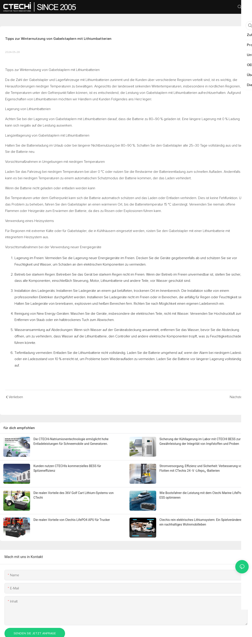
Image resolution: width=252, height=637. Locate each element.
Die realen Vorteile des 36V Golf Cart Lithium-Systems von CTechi (73, 495)
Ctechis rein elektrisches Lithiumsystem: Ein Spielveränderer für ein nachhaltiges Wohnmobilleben (203, 522)
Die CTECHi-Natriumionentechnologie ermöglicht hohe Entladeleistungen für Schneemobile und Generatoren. (71, 441)
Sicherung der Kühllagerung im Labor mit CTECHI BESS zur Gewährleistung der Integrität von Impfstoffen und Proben (200, 441)
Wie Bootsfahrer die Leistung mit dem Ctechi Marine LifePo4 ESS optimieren (201, 495)
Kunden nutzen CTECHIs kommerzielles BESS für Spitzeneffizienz (67, 468)
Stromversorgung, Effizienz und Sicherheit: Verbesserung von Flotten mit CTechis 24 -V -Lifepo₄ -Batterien (202, 468)
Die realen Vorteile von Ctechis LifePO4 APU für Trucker (71, 520)
